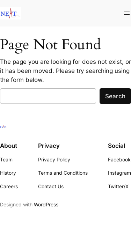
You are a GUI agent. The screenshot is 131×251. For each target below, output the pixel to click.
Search (115, 96)
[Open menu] (127, 13)
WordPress (46, 204)
